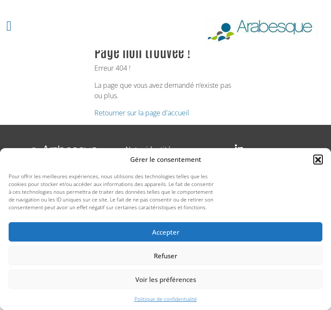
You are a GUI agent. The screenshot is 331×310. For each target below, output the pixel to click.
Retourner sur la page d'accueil (141, 113)
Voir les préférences (165, 279)
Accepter (165, 232)
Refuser (165, 255)
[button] (318, 159)
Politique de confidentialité (165, 299)
